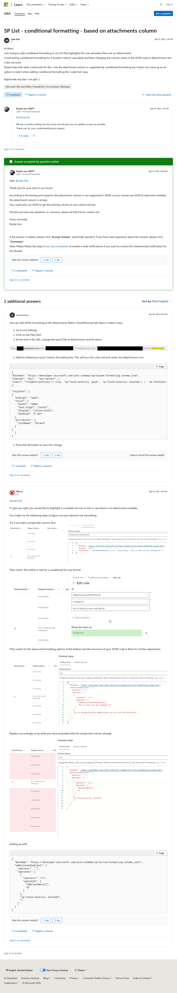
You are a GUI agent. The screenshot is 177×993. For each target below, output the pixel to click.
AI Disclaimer (10, 978)
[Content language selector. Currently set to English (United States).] (19, 970)
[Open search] (161, 5)
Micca (19, 491)
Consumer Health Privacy (96, 978)
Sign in (169, 4)
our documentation (57, 246)
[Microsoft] (6, 4)
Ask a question (163, 13)
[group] (88, 404)
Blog (45, 978)
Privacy (73, 978)
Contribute (59, 978)
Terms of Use (122, 978)
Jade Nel (15, 39)
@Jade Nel (24, 117)
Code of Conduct (141, 978)
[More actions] (170, 22)
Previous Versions (30, 978)
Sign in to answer (13, 953)
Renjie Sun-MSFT (25, 108)
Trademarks (10, 982)
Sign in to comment (14, 149)
